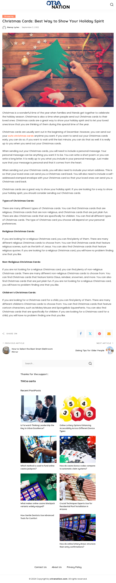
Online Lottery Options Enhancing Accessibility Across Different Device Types (77, 428)
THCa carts (28, 381)
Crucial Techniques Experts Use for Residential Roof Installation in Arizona (76, 506)
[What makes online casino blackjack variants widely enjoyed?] (39, 487)
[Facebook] (81, 334)
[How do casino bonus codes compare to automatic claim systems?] (78, 449)
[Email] (109, 334)
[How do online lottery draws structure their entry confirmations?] (78, 527)
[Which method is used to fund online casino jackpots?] (39, 449)
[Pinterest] (99, 334)
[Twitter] (90, 334)
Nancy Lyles (13, 27)
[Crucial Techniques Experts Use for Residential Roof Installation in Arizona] (78, 487)
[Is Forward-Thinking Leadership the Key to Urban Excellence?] (39, 409)
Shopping (9, 16)
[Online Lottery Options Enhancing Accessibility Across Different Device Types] (78, 409)
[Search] (112, 4)
